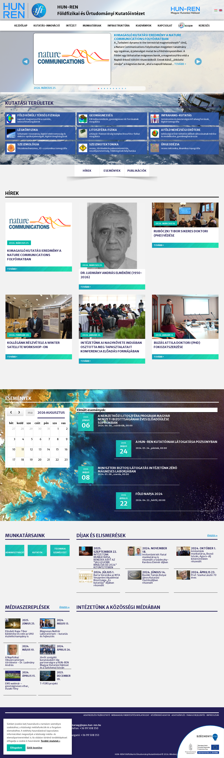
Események (112, 179)
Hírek (81, 179)
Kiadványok (143, 25)
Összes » (212, 498)
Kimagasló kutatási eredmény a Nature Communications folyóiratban (147, 37)
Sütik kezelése (36, 747)
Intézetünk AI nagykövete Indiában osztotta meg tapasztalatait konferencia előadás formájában (111, 356)
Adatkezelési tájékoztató (90, 711)
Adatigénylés (176, 711)
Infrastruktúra (119, 25)
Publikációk (142, 179)
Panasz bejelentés (194, 711)
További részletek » (50, 740)
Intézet (71, 25)
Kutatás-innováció (47, 25)
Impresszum (213, 711)
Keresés (204, 25)
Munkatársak (92, 25)
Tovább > (180, 64)
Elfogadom (16, 747)
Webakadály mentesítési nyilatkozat (125, 711)
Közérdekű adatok (156, 711)
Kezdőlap (20, 25)
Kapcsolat (165, 25)
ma (30, 422)
